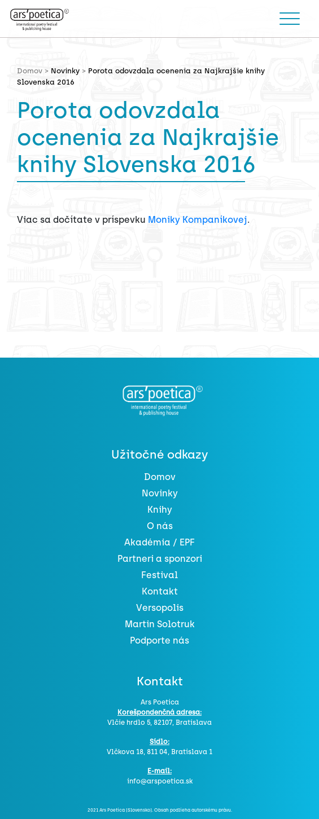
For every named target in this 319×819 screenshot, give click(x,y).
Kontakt (160, 591)
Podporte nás (159, 640)
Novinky (65, 71)
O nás (160, 526)
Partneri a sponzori (159, 558)
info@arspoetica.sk (160, 781)
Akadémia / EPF (159, 542)
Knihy (159, 509)
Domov (160, 477)
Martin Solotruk (160, 624)
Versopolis (159, 607)
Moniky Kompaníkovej (197, 219)
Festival (159, 575)
